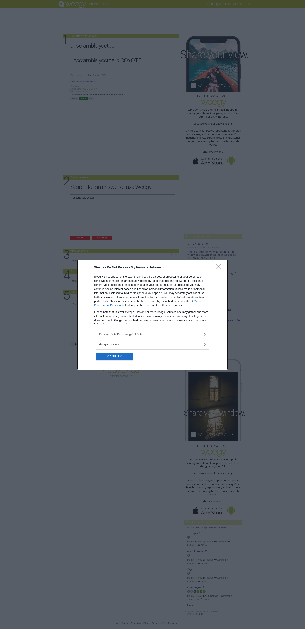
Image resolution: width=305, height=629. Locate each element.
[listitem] (152, 334)
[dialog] (152, 314)
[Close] (219, 267)
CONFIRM (114, 356)
